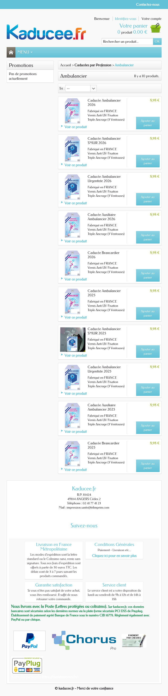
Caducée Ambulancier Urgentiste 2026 (104, 178)
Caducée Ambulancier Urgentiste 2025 (104, 369)
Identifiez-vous (125, 18)
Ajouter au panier (148, 123)
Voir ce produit (76, 127)
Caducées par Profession (92, 65)
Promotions (21, 65)
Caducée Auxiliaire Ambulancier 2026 (102, 216)
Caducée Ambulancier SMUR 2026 (104, 140)
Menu (25, 52)
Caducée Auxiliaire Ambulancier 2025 (102, 407)
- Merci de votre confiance (94, 688)
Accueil (65, 65)
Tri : (62, 88)
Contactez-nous (147, 4)
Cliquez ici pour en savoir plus (114, 556)
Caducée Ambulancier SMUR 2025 (104, 331)
